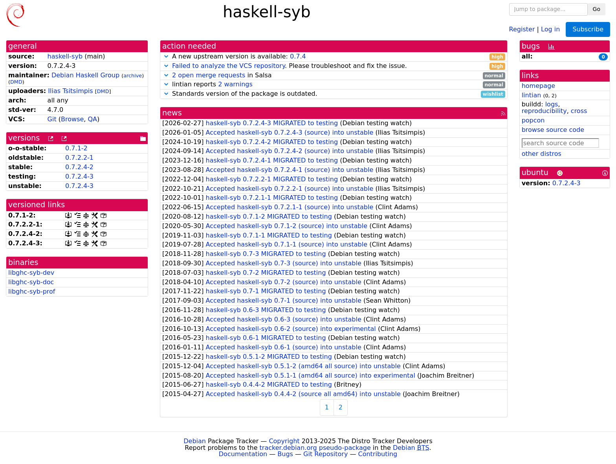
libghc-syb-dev (31, 272)
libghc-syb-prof (31, 291)
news (172, 112)
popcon (533, 120)
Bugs (285, 454)
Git (52, 119)
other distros (541, 153)
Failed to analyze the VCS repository (228, 65)
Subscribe (587, 29)
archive (132, 76)
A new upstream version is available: (333, 56)
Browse (72, 119)
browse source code (553, 129)
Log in (550, 29)
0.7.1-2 (76, 148)
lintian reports (333, 84)
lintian (531, 95)
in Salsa (333, 75)
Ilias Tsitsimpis (70, 91)
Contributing (378, 454)
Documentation (243, 454)
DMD (16, 82)
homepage (538, 86)
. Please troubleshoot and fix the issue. (333, 66)
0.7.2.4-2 (79, 167)
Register (522, 29)
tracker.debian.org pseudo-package (315, 447)
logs (551, 104)
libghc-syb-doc (31, 282)
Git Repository (325, 454)
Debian (194, 441)
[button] (166, 56)
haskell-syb (65, 56)
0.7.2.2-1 (79, 157)
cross (579, 111)
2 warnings (235, 84)
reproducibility (544, 111)
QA (92, 119)
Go (596, 9)
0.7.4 (298, 56)
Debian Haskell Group (85, 75)
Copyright (284, 441)
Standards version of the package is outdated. (333, 94)
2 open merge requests (208, 75)
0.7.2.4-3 (79, 176)
